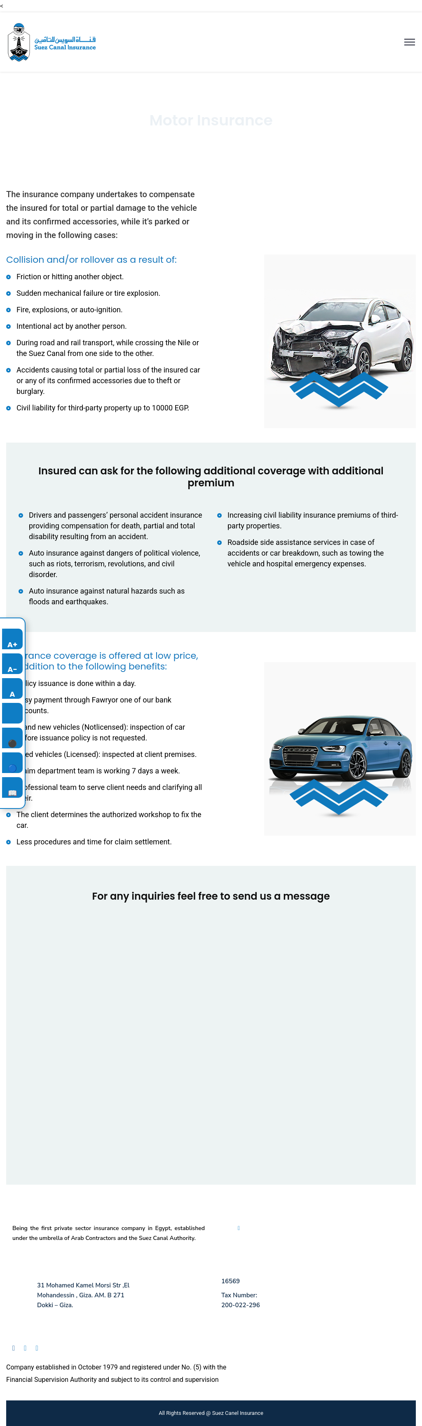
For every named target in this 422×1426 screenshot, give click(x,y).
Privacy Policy (273, 1228)
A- (12, 669)
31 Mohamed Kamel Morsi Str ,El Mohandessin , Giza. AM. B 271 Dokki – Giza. (83, 1295)
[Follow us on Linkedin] (29, 1350)
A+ (12, 644)
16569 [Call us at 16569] (230, 1281)
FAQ (246, 1228)
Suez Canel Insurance (237, 1413)
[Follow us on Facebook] (17, 1350)
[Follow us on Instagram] (40, 1350)
